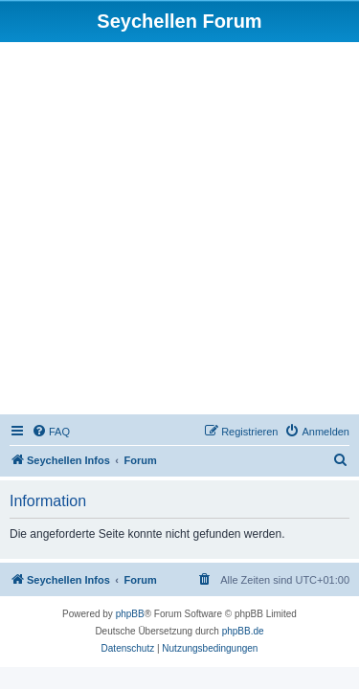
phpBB (130, 614)
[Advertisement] (179, 231)
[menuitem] (51, 431)
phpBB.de (243, 631)
